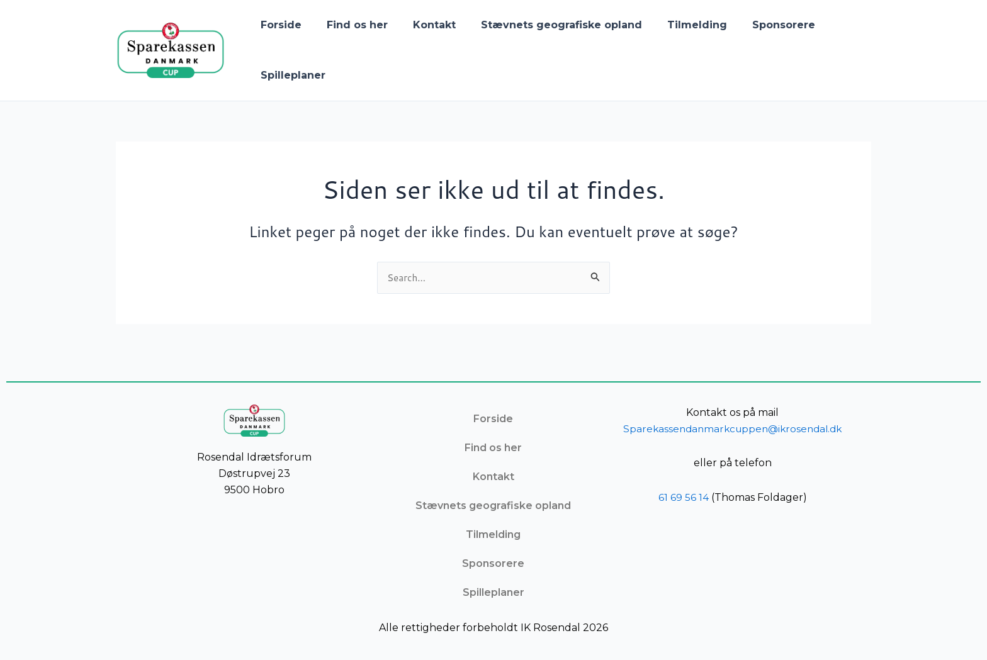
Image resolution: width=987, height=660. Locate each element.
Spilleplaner (290, 75)
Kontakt (421, 25)
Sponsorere (756, 25)
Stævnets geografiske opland (543, 25)
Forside (278, 25)
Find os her (349, 25)
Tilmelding (674, 25)
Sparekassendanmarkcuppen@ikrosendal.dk (733, 429)
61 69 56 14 (683, 497)
